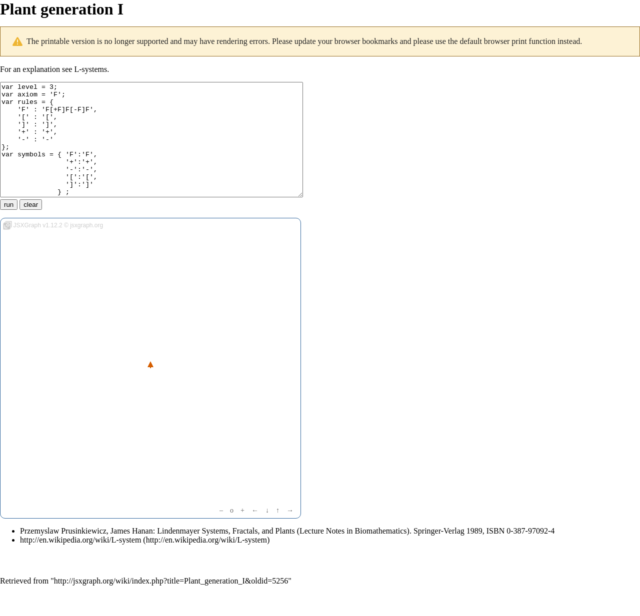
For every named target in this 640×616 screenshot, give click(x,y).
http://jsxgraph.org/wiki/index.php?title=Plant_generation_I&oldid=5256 (171, 603)
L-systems (90, 69)
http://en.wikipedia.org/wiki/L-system (80, 562)
